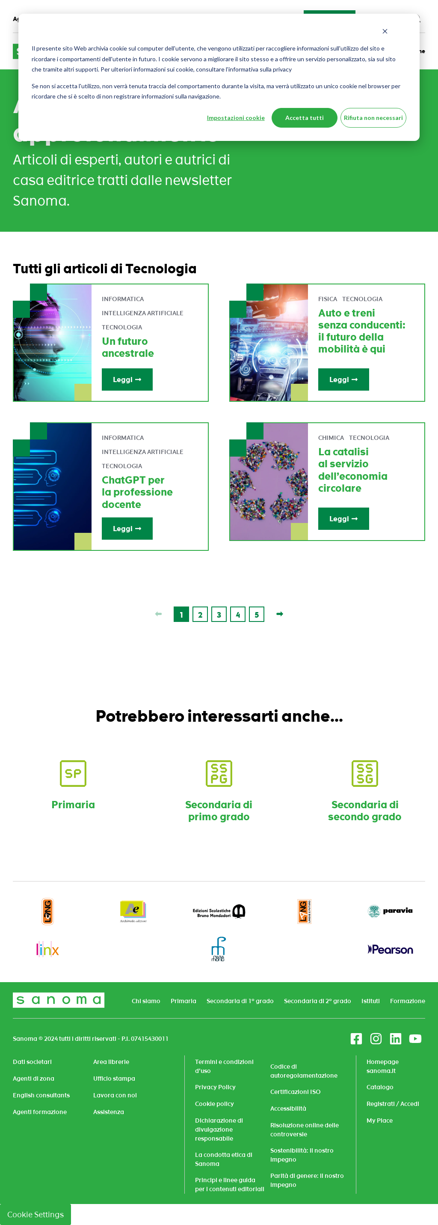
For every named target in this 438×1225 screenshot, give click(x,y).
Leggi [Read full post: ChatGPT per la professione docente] (127, 528)
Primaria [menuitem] (183, 1001)
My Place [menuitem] (380, 1120)
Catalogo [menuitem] (380, 1087)
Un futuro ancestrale (128, 347)
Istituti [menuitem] (370, 1001)
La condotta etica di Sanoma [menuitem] (223, 1159)
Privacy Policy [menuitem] (215, 1087)
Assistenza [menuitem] (108, 1112)
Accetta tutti (304, 117)
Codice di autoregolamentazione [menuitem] (303, 1071)
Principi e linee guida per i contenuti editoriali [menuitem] (229, 1184)
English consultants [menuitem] (41, 1095)
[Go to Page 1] (181, 614)
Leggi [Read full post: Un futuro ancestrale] (127, 379)
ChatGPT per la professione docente (137, 492)
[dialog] (219, 77)
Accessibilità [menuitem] (288, 1108)
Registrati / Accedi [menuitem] (393, 1104)
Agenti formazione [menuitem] (40, 1112)
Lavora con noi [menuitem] (115, 1095)
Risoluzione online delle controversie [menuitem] (304, 1129)
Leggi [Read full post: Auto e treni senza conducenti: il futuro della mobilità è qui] (343, 379)
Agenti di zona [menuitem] (33, 1078)
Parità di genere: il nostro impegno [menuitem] (307, 1180)
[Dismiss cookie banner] (385, 32)
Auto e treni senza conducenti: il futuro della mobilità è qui (361, 331)
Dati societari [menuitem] (32, 1062)
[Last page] (279, 614)
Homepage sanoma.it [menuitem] (383, 1066)
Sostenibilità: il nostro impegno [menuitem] (302, 1155)
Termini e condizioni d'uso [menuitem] (224, 1066)
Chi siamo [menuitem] (146, 1001)
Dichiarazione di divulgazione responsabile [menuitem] (219, 1129)
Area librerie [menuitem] (111, 1062)
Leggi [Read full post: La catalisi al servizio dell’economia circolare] (343, 518)
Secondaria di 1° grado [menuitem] (240, 1001)
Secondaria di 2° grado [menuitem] (317, 1001)
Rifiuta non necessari (373, 117)
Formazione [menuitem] (407, 1001)
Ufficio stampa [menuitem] (114, 1078)
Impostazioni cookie (236, 117)
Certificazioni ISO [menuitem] (295, 1092)
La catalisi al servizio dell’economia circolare (353, 470)
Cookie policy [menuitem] (214, 1104)
